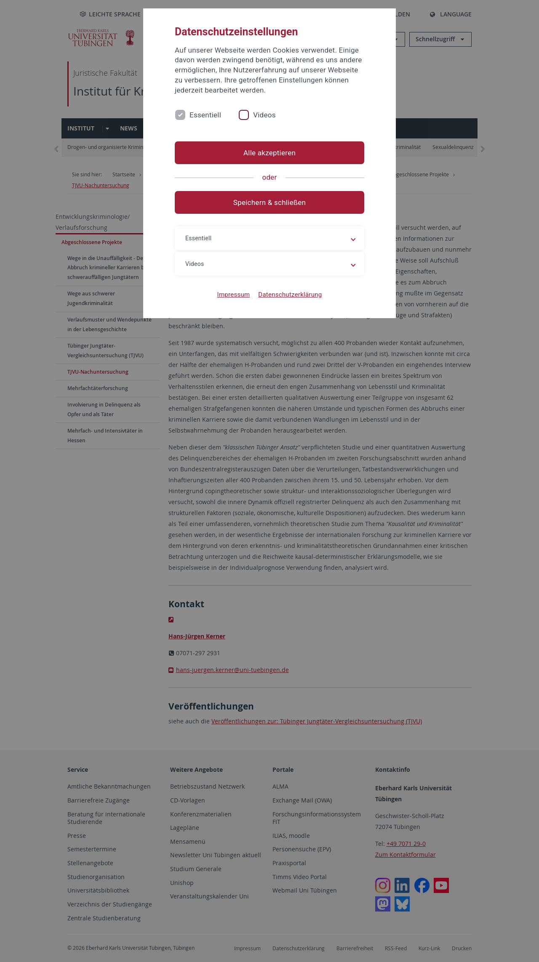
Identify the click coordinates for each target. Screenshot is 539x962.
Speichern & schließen (269, 202)
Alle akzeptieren (269, 153)
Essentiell (205, 115)
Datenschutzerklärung (290, 294)
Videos (264, 115)
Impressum (233, 294)
